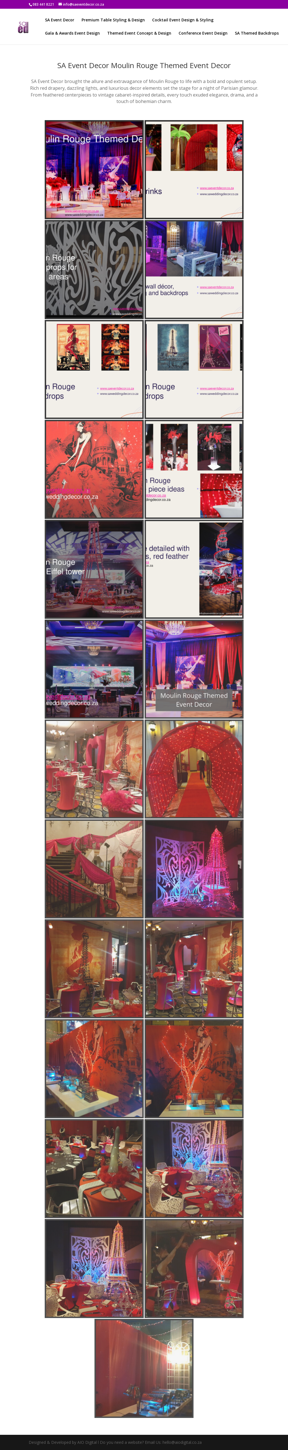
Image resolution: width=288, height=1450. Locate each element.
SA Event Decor (59, 20)
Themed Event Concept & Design (139, 33)
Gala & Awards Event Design (72, 33)
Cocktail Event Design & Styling (182, 20)
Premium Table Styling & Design (113, 20)
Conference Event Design (203, 33)
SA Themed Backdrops (257, 33)
